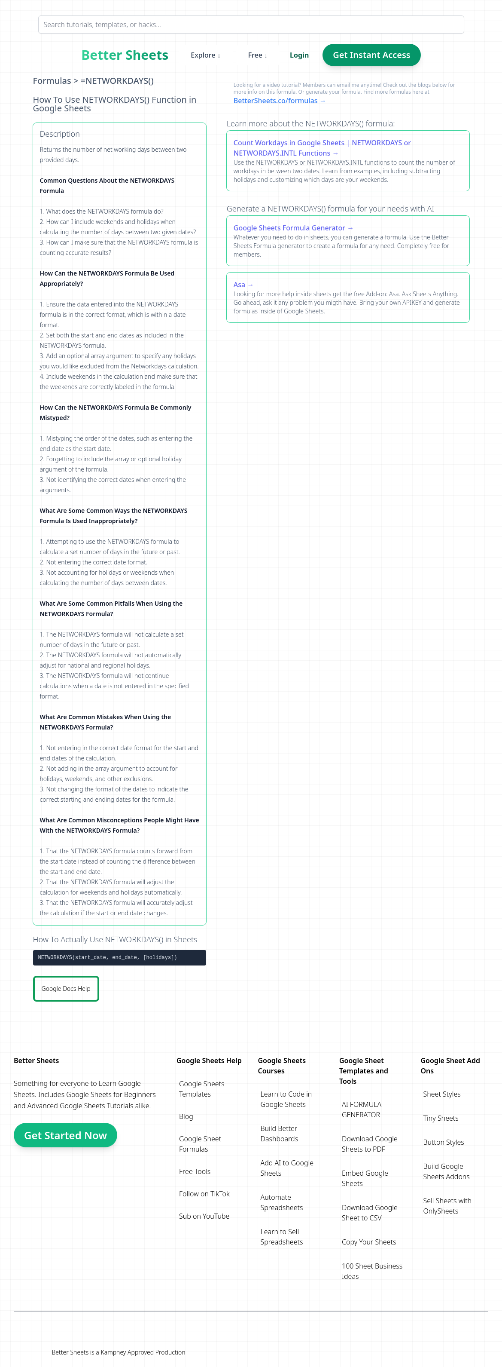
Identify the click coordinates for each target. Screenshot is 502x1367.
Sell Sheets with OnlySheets (447, 1206)
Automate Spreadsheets (282, 1202)
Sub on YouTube (204, 1216)
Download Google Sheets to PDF (370, 1144)
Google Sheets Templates (202, 1089)
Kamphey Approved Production (142, 1352)
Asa (239, 284)
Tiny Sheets (441, 1118)
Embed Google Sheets (365, 1178)
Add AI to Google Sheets (287, 1168)
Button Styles (443, 1142)
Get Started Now (65, 1135)
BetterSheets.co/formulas (276, 100)
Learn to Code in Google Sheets (286, 1099)
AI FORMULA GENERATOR (361, 1109)
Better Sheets (124, 55)
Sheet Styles (442, 1094)
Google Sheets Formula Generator (289, 228)
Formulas (52, 80)
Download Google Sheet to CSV (370, 1213)
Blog (186, 1116)
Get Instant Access (371, 55)
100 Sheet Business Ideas (372, 1271)
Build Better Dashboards (279, 1133)
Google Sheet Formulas (200, 1144)
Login (299, 55)
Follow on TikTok (204, 1193)
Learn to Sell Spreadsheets (282, 1237)
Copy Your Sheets (369, 1242)
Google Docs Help (66, 988)
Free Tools (194, 1171)
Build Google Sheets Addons (446, 1171)
